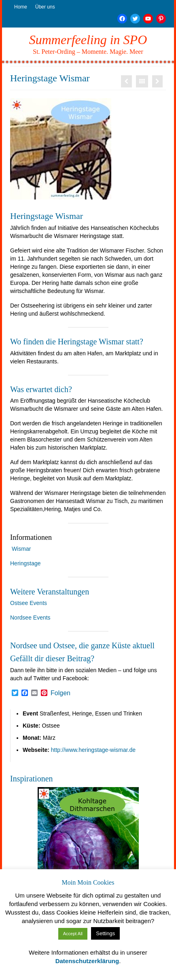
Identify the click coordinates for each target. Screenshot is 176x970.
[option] (88, 837)
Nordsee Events (30, 617)
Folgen (60, 693)
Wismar (21, 548)
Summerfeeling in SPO (88, 39)
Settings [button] (105, 933)
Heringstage (25, 563)
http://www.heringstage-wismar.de (93, 750)
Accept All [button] (73, 933)
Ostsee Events (28, 603)
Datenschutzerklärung (87, 960)
